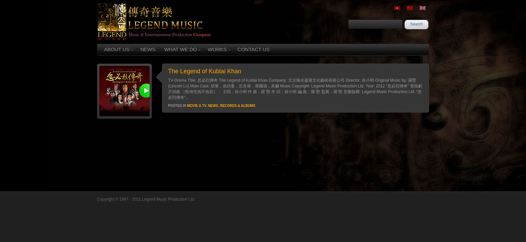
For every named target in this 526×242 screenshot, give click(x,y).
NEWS (147, 49)
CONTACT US (254, 49)
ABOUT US (118, 49)
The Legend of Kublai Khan (204, 71)
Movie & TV (196, 106)
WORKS (219, 49)
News (213, 106)
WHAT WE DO (182, 49)
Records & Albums (237, 106)
